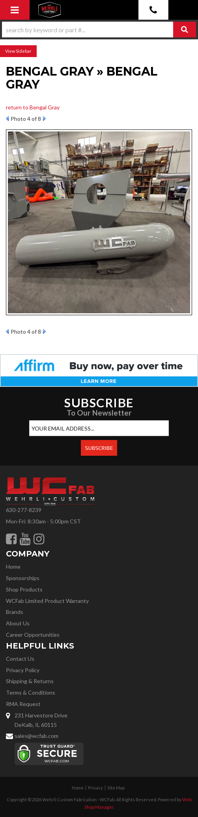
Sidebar (24, 51)
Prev (7, 118)
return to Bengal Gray (33, 107)
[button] (99, 29)
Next (44, 118)
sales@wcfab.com (36, 735)
